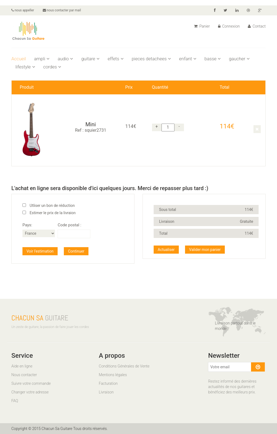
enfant (187, 58)
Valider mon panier (205, 249)
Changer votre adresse (30, 392)
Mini (90, 124)
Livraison (106, 392)
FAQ (14, 401)
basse (213, 58)
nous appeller (22, 10)
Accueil (18, 58)
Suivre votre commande (31, 383)
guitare (90, 58)
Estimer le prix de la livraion (52, 213)
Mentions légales (113, 375)
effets (116, 58)
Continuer (76, 251)
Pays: (27, 225)
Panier (202, 26)
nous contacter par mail (62, 10)
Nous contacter (24, 375)
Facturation (108, 383)
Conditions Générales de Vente (124, 366)
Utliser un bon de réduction (52, 205)
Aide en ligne (21, 366)
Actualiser (166, 249)
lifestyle (25, 66)
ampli (42, 58)
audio (65, 58)
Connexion (229, 26)
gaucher (239, 58)
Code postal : (69, 225)
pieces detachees (151, 58)
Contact (257, 26)
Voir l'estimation (40, 251)
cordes (52, 66)
